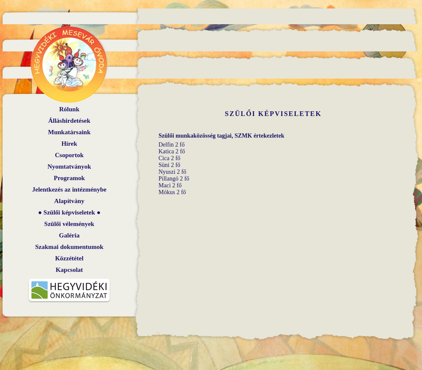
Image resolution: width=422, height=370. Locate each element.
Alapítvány (69, 201)
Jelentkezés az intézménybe (69, 189)
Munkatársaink (69, 132)
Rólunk (69, 109)
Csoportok (69, 155)
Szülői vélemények (69, 223)
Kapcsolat (69, 269)
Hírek (69, 143)
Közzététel (69, 258)
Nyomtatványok (69, 166)
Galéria (69, 235)
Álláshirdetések (69, 120)
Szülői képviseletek (69, 212)
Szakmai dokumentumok (69, 246)
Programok (69, 178)
